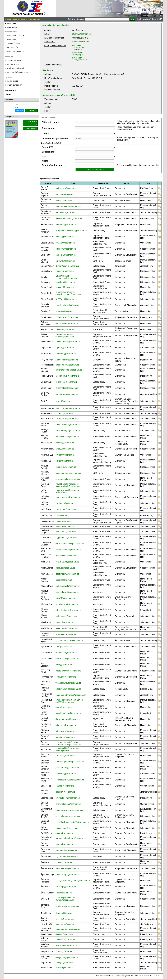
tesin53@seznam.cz (80, 822)
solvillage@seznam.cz (65, 887)
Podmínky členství (13, 43)
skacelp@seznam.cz (64, 786)
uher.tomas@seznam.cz (66, 924)
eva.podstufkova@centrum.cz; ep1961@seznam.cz (69, 701)
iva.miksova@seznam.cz (66, 604)
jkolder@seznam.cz (64, 461)
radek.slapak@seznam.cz (67, 868)
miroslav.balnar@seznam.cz (68, 206)
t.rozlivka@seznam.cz (65, 755)
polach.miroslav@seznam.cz (68, 713)
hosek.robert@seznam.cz (67, 365)
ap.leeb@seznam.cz (64, 526)
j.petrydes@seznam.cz (65, 677)
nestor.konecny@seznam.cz (68, 473)
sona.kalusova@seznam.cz (68, 424)
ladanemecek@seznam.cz (67, 634)
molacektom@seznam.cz (66, 616)
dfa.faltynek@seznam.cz (66, 323)
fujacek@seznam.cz (64, 348)
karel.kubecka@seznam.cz (67, 497)
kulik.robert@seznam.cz (66, 509)
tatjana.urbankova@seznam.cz (69, 929)
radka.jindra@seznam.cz (66, 394)
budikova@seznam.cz (65, 249)
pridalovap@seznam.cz (66, 731)
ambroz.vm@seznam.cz (66, 188)
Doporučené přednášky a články (19, 72)
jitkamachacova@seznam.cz (68, 550)
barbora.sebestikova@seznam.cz (70, 838)
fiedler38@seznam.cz (65, 329)
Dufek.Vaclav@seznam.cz (67, 317)
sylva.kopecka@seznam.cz (67, 479)
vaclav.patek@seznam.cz (67, 659)
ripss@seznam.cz (63, 580)
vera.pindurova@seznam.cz (68, 683)
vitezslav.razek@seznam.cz (68, 744)
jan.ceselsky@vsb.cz (65, 292)
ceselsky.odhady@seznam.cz (68, 294)
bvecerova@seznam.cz (66, 945)
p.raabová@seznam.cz (66, 737)
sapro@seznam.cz (64, 707)
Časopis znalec (12, 81)
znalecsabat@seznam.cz (66, 828)
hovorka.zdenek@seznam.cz (68, 370)
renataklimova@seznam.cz (67, 437)
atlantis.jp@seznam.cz (65, 725)
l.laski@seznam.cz (64, 521)
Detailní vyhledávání (144, 19)
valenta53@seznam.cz (65, 939)
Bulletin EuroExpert (14, 85)
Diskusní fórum (10, 90)
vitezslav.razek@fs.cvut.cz (67, 742)
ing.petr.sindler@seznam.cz (68, 856)
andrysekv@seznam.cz (66, 194)
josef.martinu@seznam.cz (67, 574)
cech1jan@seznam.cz (65, 282)
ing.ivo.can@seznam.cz (66, 278)
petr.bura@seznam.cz (65, 255)
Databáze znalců (11, 27)
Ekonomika (76, 45)
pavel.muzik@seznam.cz (66, 628)
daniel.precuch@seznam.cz (68, 719)
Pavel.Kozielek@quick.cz (66, 484)
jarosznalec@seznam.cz (66, 388)
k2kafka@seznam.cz (81, 34)
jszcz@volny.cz (62, 822)
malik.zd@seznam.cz (65, 568)
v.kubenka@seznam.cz (66, 503)
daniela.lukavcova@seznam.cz (69, 544)
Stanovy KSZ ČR (12, 47)
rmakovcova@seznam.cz (66, 556)
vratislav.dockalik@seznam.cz (69, 305)
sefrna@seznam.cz (64, 844)
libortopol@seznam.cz (65, 913)
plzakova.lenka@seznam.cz (68, 689)
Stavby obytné (78, 55)
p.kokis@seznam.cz (64, 443)
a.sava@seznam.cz (64, 200)
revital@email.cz (63, 492)
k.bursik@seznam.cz (65, 271)
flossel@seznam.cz (64, 334)
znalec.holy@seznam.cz (66, 360)
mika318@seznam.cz (65, 598)
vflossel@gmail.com (64, 337)
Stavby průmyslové (80, 60)
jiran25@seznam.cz (64, 401)
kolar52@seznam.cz (64, 449)
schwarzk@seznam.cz (65, 774)
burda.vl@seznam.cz (65, 261)
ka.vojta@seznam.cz (65, 962)
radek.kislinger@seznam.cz (68, 431)
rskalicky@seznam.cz (65, 792)
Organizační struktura (15, 35)
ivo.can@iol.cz (62, 276)
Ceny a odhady (78, 47)
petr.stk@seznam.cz (64, 237)
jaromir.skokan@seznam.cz (68, 804)
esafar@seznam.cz (64, 833)
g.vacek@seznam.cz (65, 934)
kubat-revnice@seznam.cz (67, 490)
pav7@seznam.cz (63, 665)
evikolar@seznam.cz (65, 455)
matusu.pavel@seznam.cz (67, 586)
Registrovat (19, 110)
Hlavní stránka (10, 23)
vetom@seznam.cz (64, 622)
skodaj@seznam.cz (64, 862)
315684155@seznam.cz (66, 299)
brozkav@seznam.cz (65, 243)
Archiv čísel (33, 125)
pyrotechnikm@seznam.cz (67, 798)
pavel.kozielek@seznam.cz (67, 486)
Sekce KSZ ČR (157, 19)
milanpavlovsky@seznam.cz (68, 671)
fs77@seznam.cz (63, 881)
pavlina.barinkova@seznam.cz (69, 218)
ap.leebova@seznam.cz (66, 531)
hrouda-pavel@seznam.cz (67, 376)
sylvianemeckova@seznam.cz (69, 640)
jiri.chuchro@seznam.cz (66, 382)
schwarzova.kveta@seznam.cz (69, 780)
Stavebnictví (77, 53)
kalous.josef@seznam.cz (66, 418)
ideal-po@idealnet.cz (65, 898)
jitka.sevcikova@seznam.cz (68, 850)
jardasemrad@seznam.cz (67, 768)
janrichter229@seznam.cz (67, 748)
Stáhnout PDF (32, 121)
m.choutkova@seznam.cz (67, 592)
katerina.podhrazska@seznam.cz (70, 695)
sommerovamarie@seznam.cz (69, 810)
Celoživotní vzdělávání (15, 68)
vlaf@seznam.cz (63, 515)
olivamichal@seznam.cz (66, 653)
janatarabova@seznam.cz (67, 906)
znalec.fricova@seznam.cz (67, 342)
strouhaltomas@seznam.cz (67, 816)
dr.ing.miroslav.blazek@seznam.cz (71, 231)
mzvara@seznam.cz (64, 968)
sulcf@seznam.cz (63, 893)
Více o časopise (32, 128)
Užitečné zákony (13, 64)
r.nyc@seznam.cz (63, 646)
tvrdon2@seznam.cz (64, 919)
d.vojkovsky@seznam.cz (66, 957)
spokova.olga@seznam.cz (67, 874)
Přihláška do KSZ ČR (14, 60)
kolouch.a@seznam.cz (65, 467)
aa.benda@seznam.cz (65, 225)
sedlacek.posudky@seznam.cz (69, 761)
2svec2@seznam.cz (64, 900)
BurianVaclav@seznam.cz (67, 266)
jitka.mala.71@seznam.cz (67, 562)
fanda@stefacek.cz (81, 881)
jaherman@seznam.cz (65, 354)
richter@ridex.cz (62, 751)
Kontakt (8, 94)
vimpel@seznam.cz (64, 951)
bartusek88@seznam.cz (66, 212)
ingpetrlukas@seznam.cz (66, 537)
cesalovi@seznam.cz (65, 287)
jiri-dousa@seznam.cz (65, 311)
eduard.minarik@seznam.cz (68, 610)
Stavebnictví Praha (80, 42)
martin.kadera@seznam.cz (67, 408)
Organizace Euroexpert (16, 51)
